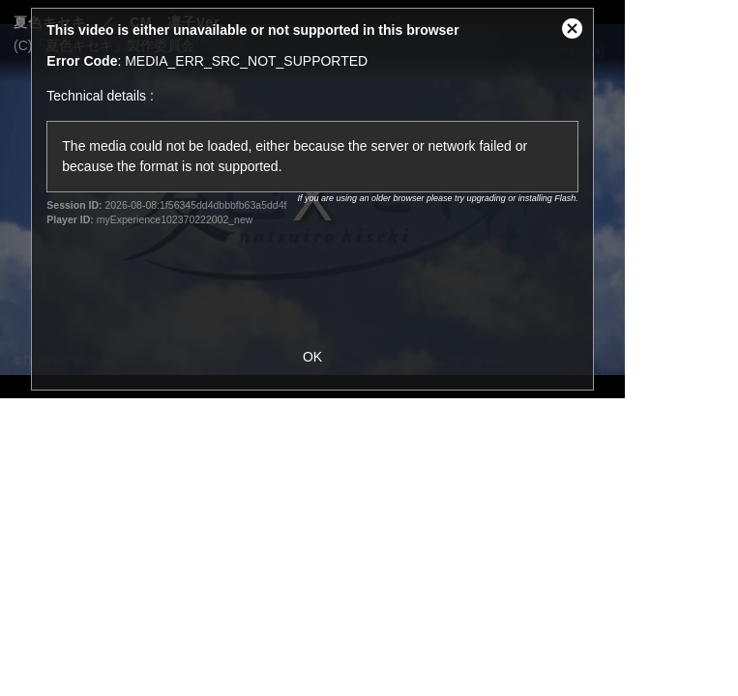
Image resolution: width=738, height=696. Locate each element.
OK (312, 356)
